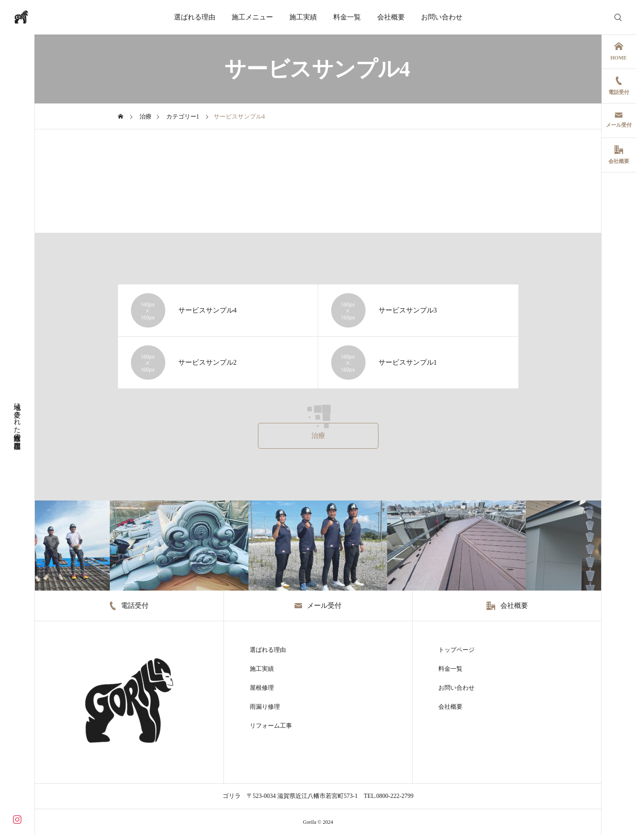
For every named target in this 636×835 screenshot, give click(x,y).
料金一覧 (347, 17)
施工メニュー (252, 17)
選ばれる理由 (194, 17)
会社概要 (391, 17)
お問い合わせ (441, 17)
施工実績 (303, 17)
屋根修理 (262, 688)
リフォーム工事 (271, 726)
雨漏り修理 (265, 707)
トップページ (456, 650)
